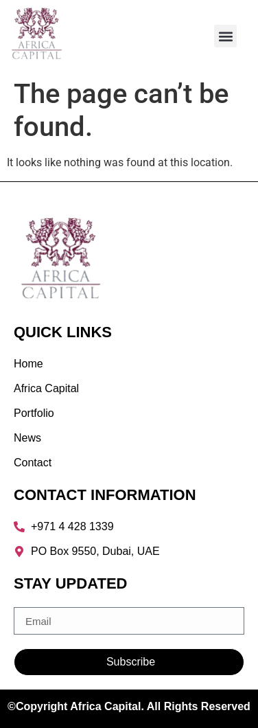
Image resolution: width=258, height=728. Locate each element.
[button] (225, 36)
